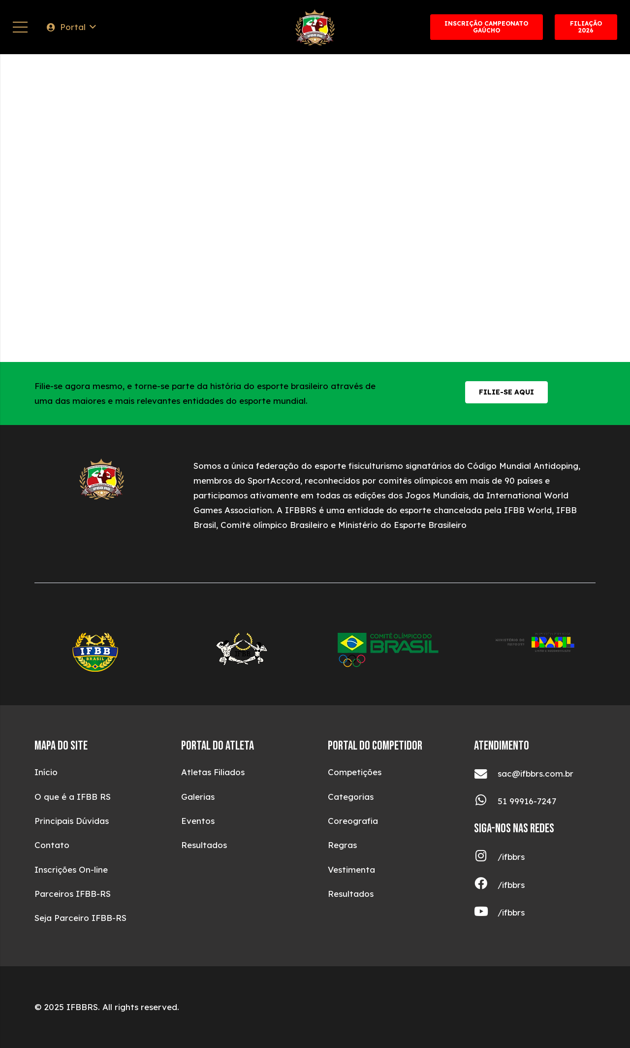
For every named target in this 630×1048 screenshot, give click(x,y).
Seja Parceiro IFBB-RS (80, 918)
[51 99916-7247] (486, 801)
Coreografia (353, 821)
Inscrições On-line (71, 869)
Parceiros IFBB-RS (72, 893)
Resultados (204, 845)
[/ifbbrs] (486, 857)
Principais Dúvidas (71, 821)
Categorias (351, 796)
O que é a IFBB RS (72, 796)
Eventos (198, 821)
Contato (51, 845)
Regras (342, 845)
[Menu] (20, 27)
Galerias (198, 796)
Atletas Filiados (213, 772)
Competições (354, 772)
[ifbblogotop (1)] (314, 27)
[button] (70, 27)
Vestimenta (351, 869)
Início (46, 772)
